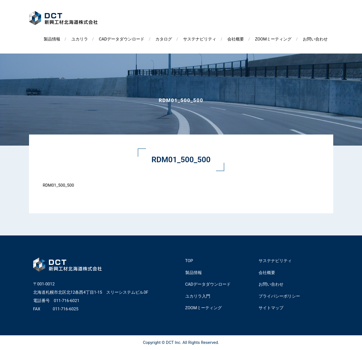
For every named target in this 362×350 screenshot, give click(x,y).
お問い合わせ (315, 39)
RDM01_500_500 (58, 185)
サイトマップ (271, 307)
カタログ (163, 39)
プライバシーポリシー (279, 296)
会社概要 (235, 39)
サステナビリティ (199, 39)
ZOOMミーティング (273, 39)
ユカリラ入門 (197, 296)
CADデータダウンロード (121, 39)
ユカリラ (79, 39)
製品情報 (52, 39)
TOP (189, 260)
